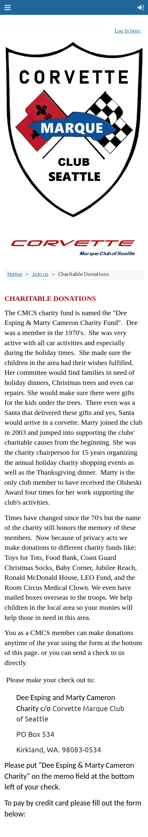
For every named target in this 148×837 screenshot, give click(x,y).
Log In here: (128, 31)
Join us (40, 274)
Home (14, 274)
